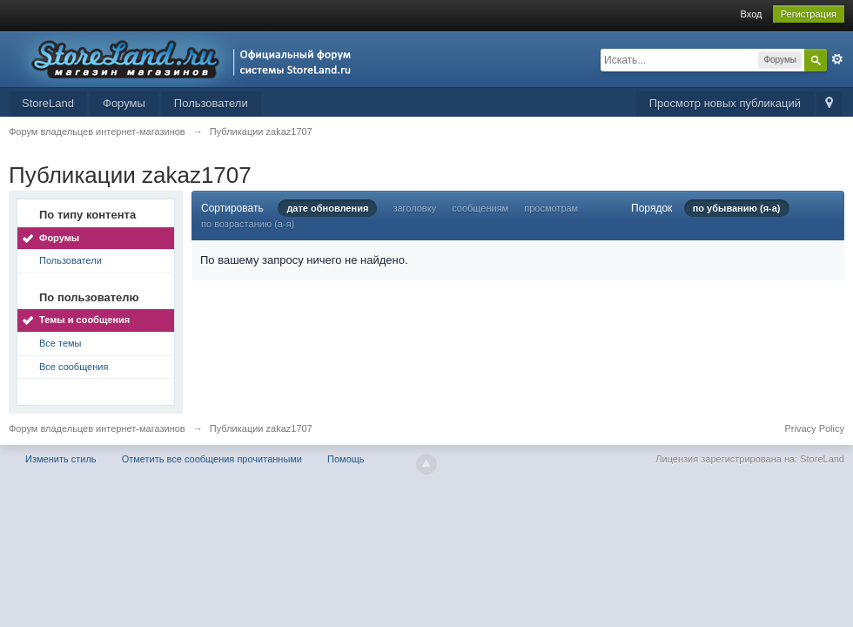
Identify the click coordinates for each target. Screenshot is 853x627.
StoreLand (48, 103)
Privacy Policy (814, 428)
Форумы (124, 103)
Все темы (60, 343)
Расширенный (837, 59)
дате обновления (327, 208)
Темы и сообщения (84, 319)
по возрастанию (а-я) (247, 224)
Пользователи (211, 103)
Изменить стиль (61, 459)
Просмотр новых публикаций (725, 103)
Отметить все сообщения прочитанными (212, 459)
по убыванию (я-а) (737, 208)
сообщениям (480, 208)
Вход (751, 14)
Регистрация (808, 14)
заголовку (414, 208)
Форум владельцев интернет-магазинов (97, 428)
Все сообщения (73, 366)
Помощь (346, 459)
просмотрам (551, 208)
